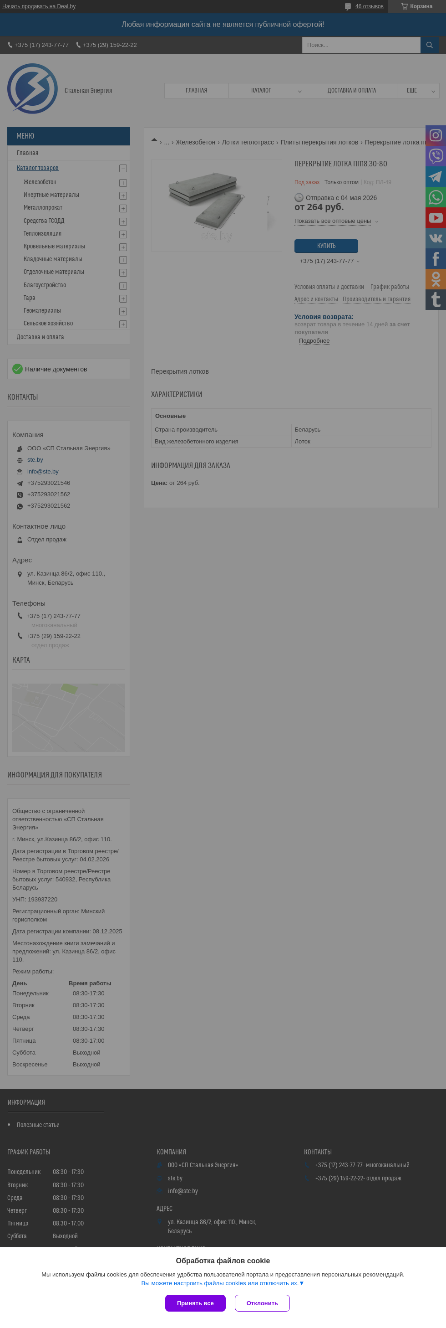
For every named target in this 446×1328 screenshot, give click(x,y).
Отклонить (262, 1303)
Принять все (195, 1303)
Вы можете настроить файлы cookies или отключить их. (220, 1283)
